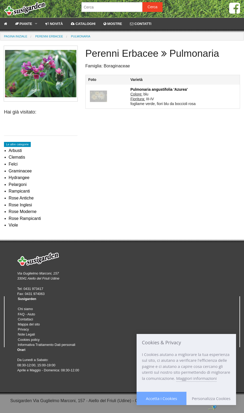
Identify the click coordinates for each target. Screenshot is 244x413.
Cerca (152, 7)
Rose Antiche (21, 198)
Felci (13, 164)
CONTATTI (140, 24)
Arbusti (15, 150)
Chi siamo (25, 309)
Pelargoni (18, 184)
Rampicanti (19, 191)
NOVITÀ (54, 24)
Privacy (23, 329)
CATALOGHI (83, 24)
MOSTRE (112, 24)
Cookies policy (29, 340)
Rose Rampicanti (25, 218)
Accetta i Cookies (161, 398)
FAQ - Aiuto (26, 314)
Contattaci (25, 319)
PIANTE (23, 24)
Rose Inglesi (20, 205)
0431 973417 (33, 289)
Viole (13, 225)
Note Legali (26, 334)
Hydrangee (19, 177)
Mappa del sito (29, 324)
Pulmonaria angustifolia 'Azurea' (159, 89)
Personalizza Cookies (211, 398)
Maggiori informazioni (196, 378)
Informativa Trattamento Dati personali (46, 345)
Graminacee (20, 171)
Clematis (17, 157)
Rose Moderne (23, 211)
